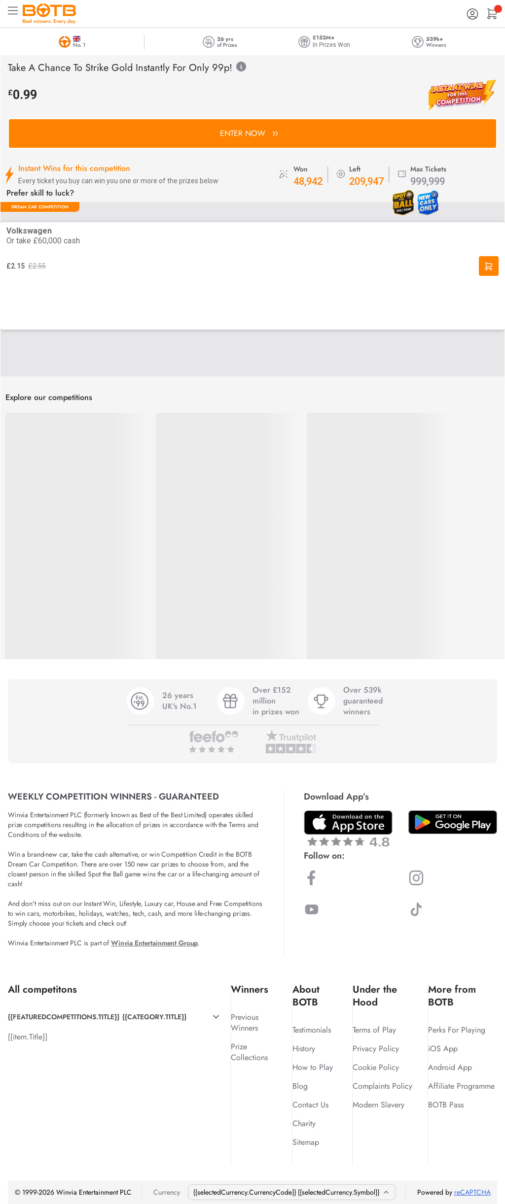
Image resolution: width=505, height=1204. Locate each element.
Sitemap (305, 1142)
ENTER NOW (249, 133)
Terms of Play (374, 1030)
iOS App (443, 1048)
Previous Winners (244, 1022)
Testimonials (311, 1030)
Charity (304, 1123)
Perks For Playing (456, 1030)
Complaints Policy (382, 1086)
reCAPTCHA (472, 1192)
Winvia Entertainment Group (154, 943)
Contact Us (310, 1104)
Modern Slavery (378, 1104)
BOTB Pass (446, 1104)
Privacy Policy (376, 1048)
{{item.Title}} (27, 1036)
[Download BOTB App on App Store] (348, 828)
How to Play (312, 1067)
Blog (300, 1086)
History (303, 1048)
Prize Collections (249, 1052)
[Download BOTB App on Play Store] (452, 822)
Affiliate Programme (461, 1086)
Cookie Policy (376, 1067)
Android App (450, 1067)
